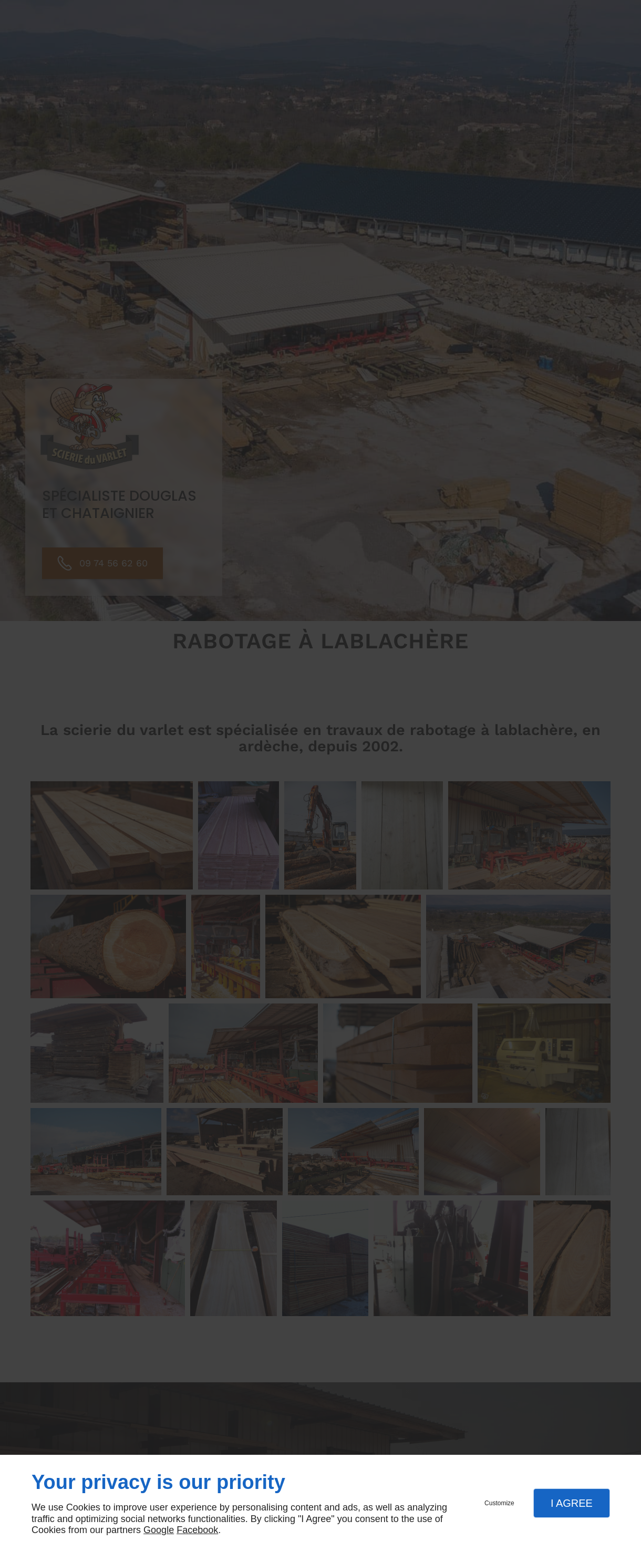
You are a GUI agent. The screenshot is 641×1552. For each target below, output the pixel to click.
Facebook (197, 1530)
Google (158, 1530)
